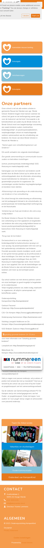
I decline (26, 15)
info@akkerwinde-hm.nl (16, 503)
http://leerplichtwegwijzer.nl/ (24, 345)
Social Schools (27, 542)
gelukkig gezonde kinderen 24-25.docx (19, 334)
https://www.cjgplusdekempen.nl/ (29, 312)
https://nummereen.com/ (32, 317)
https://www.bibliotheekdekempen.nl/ (23, 353)
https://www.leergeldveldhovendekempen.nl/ (26, 324)
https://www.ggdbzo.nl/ (29, 329)
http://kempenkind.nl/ (20, 301)
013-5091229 (13, 500)
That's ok (35, 15)
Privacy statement (11, 530)
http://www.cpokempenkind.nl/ (22, 308)
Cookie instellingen (22, 538)
